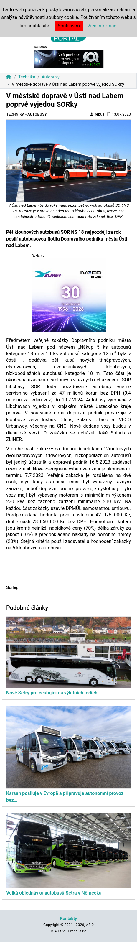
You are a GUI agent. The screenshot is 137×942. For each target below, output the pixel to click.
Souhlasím (69, 26)
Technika (26, 77)
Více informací (102, 26)
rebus (97, 114)
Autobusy (50, 77)
